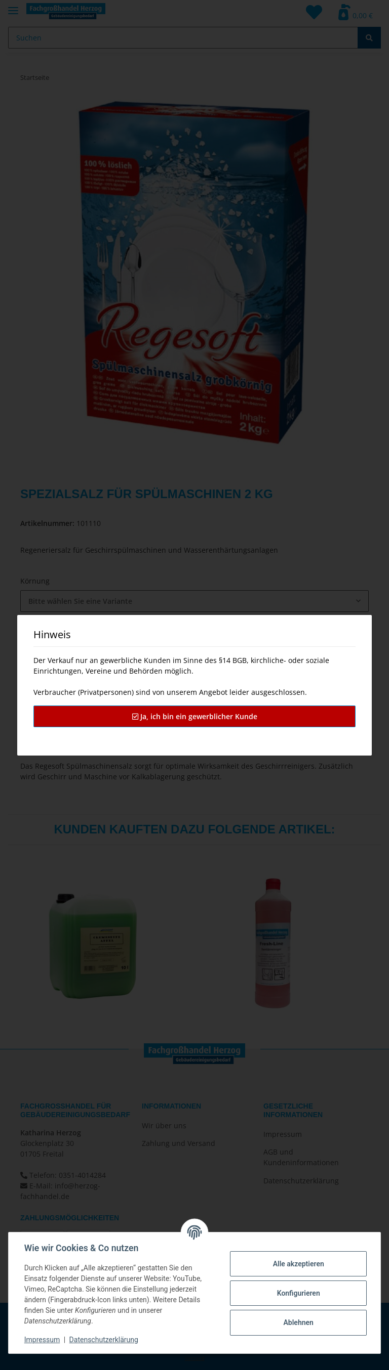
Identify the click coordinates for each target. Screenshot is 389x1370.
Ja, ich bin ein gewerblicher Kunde (194, 716)
